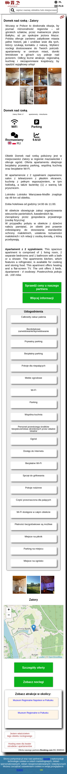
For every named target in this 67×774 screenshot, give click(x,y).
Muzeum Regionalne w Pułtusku (33, 713)
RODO (20, 770)
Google (46, 759)
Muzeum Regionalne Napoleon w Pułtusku (33, 700)
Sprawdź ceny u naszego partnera (42, 287)
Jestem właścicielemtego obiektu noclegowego (19, 734)
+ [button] (9, 610)
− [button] (9, 615)
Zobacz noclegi (33, 681)
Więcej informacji (42, 298)
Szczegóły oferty (33, 667)
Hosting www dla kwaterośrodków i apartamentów (20, 745)
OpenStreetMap (55, 657)
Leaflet (42, 657)
